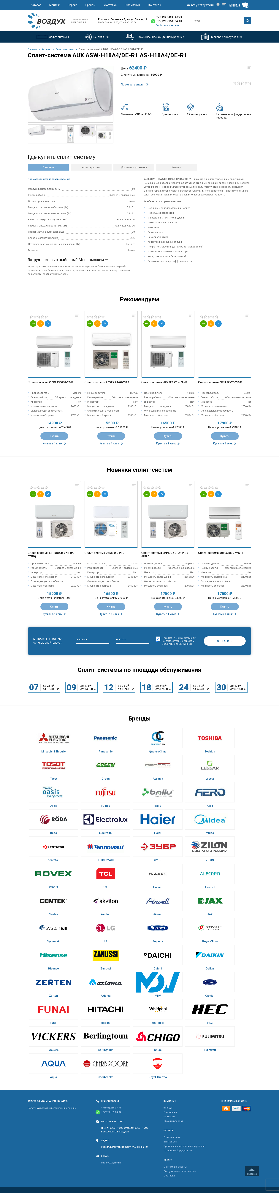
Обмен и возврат (173, 1121)
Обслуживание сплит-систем (180, 1171)
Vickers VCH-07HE (61, 382)
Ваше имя (81, 639)
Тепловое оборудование (178, 1150)
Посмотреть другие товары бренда (49, 179)
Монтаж (54, 5)
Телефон (121, 639)
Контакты (154, 5)
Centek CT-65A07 (230, 382)
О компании (132, 5)
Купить (54, 436)
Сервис (72, 5)
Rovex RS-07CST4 (117, 382)
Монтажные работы (175, 1166)
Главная (32, 49)
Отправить (224, 641)
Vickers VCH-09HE (175, 382)
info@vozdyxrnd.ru (111, 1162)
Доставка (110, 5)
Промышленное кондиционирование (185, 1146)
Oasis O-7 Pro (115, 552)
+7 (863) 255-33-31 (169, 16)
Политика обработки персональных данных (52, 1108)
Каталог (36, 5)
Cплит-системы (65, 49)
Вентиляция (170, 1141)
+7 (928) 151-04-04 (169, 21)
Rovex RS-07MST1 (231, 552)
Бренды (90, 5)
